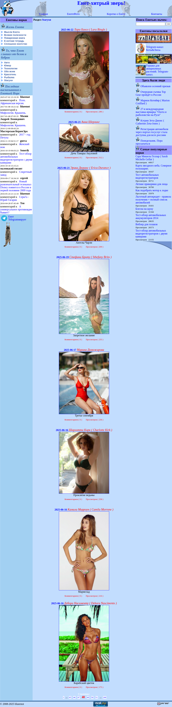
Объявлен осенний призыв (155, 86)
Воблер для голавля (146, 224)
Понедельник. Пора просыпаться (149, 142)
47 (79, 697)
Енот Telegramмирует (17, 218)
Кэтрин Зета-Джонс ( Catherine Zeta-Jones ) (150, 122)
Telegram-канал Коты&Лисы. (154, 48)
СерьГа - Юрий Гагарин (14, 198)
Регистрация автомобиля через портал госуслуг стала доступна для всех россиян (152, 132)
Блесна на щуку (144, 208)
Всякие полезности (15, 35)
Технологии (10, 68)
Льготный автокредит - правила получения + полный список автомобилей (153, 199)
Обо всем (9, 71)
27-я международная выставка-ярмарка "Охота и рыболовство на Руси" (151, 112)
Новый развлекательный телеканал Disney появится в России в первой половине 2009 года (15, 186)
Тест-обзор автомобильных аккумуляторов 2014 (150, 216)
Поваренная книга (14, 38)
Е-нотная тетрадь (14, 41)
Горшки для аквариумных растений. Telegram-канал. (157, 70)
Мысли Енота (12, 32)
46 (74, 697)
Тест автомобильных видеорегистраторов (147, 176)
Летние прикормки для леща (151, 184)
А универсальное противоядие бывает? (16, 209)
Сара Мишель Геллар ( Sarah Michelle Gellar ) (151, 158)
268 (104, 697)
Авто (7, 62)
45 (70, 697)
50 (92, 697)
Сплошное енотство (15, 44)
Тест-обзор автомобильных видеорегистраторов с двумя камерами (16, 158)
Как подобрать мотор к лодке (151, 190)
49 (88, 697)
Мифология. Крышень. (13, 112)
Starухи (8, 80)
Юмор (7, 65)
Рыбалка (9, 77)
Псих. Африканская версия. (13, 102)
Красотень (10, 74)
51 (97, 697)
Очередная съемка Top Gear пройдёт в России (151, 93)
